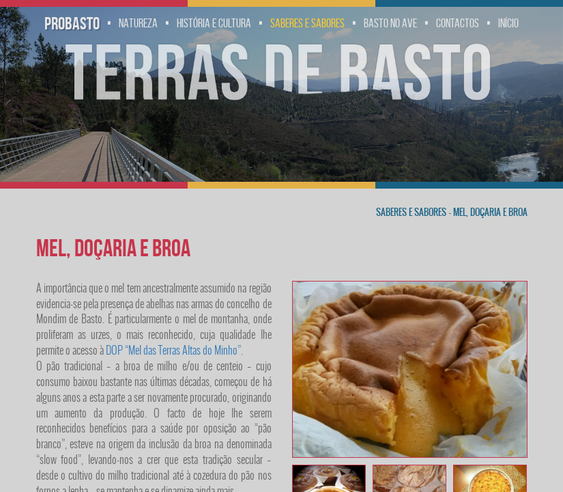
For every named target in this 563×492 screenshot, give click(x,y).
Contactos (457, 23)
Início (508, 23)
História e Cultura (214, 23)
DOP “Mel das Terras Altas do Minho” (173, 350)
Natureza (138, 23)
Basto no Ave (390, 23)
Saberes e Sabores (307, 23)
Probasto (72, 23)
